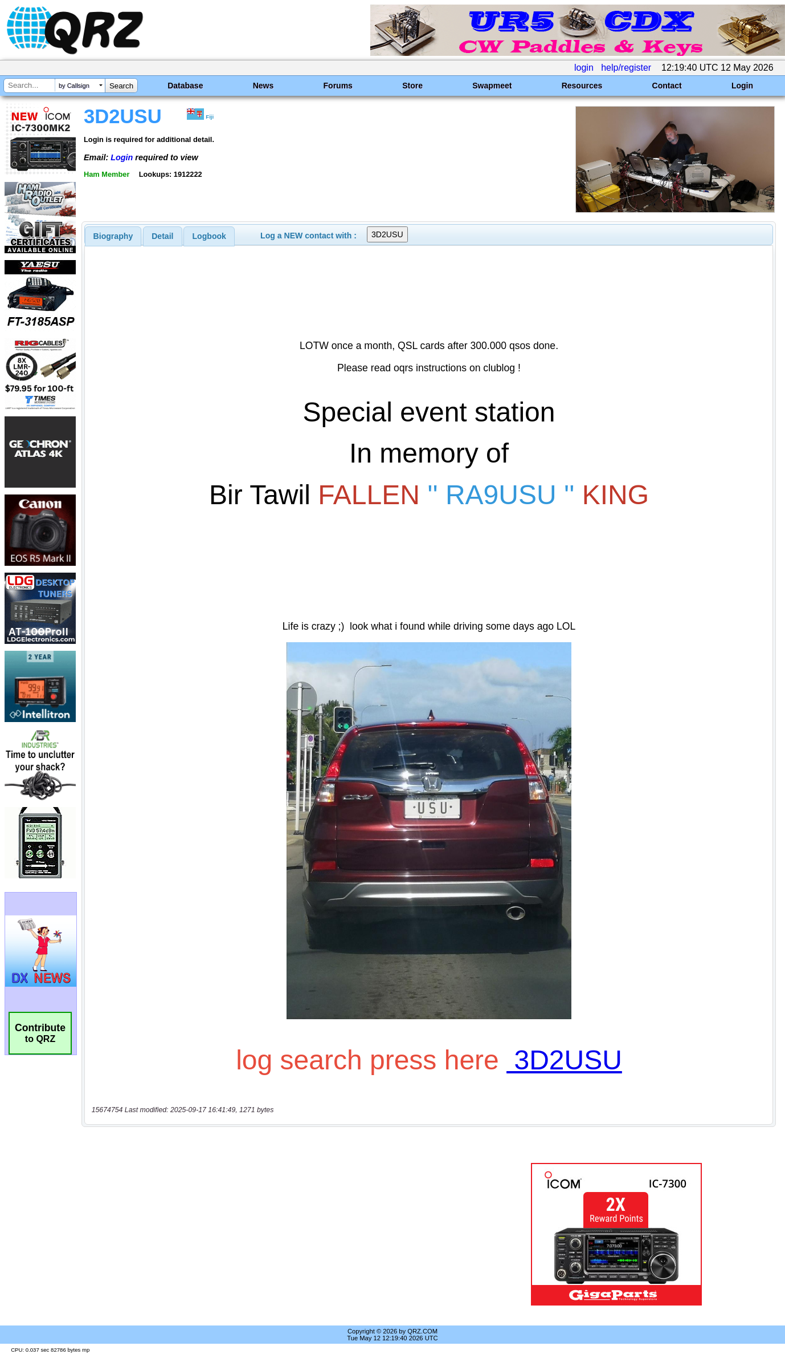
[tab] (113, 236)
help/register (626, 67)
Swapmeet (492, 85)
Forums (338, 85)
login (584, 67)
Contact (667, 85)
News (263, 85)
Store (412, 85)
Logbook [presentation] (209, 236)
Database (185, 85)
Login (742, 85)
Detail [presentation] (162, 236)
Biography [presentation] (113, 236)
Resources (582, 85)
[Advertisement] (278, 1234)
